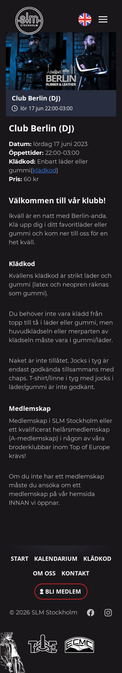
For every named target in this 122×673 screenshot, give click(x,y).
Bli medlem (63, 591)
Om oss (44, 573)
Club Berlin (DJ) (36, 97)
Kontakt (75, 573)
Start (19, 558)
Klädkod (97, 558)
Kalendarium (55, 558)
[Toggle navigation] (103, 18)
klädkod (44, 170)
